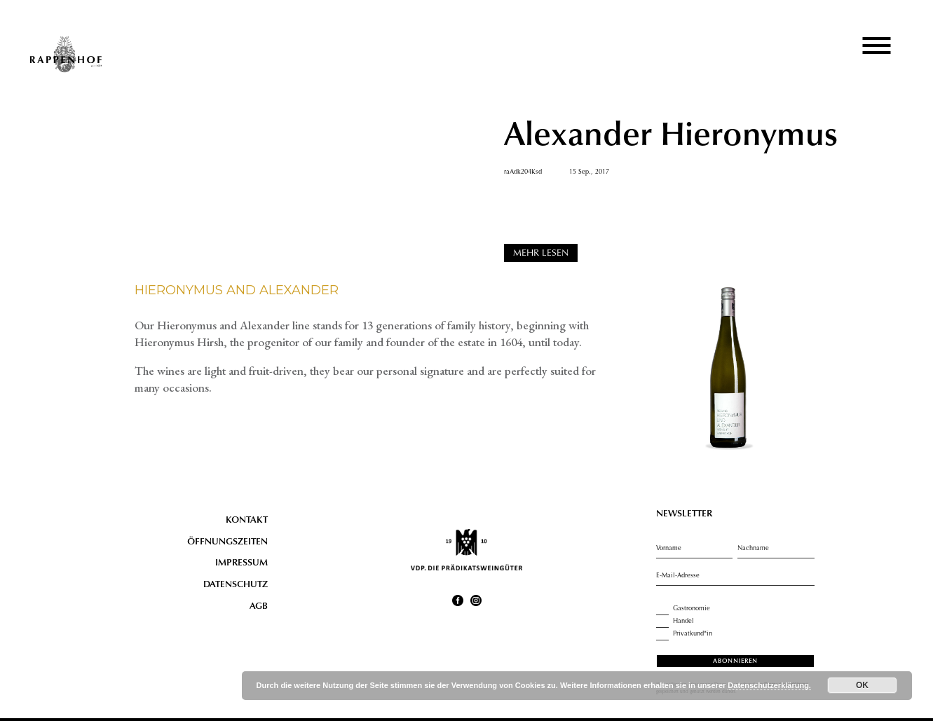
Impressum (241, 563)
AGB (259, 607)
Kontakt (247, 521)
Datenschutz (235, 585)
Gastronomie (683, 609)
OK (862, 685)
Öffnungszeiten (227, 542)
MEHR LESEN (540, 254)
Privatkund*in (684, 634)
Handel (675, 621)
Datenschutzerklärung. (769, 685)
